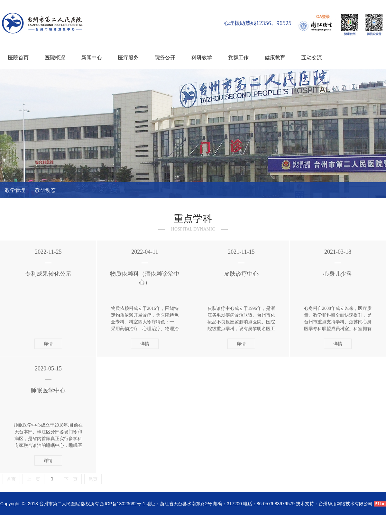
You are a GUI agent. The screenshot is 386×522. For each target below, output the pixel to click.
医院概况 (55, 57)
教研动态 (45, 190)
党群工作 (238, 57)
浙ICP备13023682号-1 (122, 503)
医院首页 (18, 57)
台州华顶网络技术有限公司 (345, 503)
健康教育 (275, 57)
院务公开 (165, 57)
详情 (48, 343)
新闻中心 (91, 57)
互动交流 (311, 57)
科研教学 (201, 57)
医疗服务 (128, 57)
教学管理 (15, 190)
